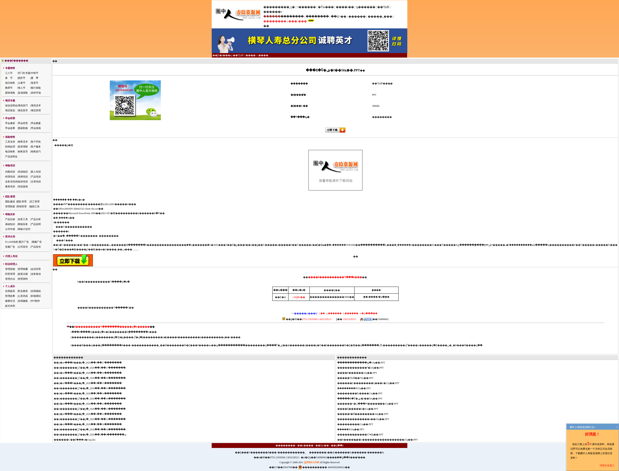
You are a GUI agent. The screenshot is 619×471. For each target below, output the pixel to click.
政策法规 (23, 274)
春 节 (9, 78)
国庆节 (21, 78)
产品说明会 (11, 156)
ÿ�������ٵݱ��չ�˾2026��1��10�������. (92, 429)
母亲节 (34, 82)
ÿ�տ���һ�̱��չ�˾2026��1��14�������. (90, 393)
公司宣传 (23, 246)
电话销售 (10, 151)
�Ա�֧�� (383, 297)
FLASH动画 (11, 241)
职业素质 (23, 291)
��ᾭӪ (383, 7)
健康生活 (10, 300)
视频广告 (37, 241)
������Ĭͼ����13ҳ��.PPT (362, 393)
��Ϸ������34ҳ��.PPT (359, 372)
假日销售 (10, 82)
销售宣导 (23, 151)
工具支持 (10, 141)
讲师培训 (23, 176)
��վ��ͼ (337, 445)
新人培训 (36, 171)
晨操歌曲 (23, 128)
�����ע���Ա (305, 313)
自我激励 (36, 291)
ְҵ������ (365, 7)
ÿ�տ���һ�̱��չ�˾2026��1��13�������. (90, 403)
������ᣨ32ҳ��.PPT (356, 388)
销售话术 (23, 141)
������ (357, 16)
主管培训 (36, 181)
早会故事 (10, 128)
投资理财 (23, 146)
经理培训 (10, 176)
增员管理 (36, 110)
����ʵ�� (345, 7)
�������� (292, 16)
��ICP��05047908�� (283, 467)
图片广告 (24, 241)
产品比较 (10, 219)
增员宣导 (23, 110)
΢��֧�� (365, 297)
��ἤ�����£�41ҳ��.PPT (360, 408)
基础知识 (10, 224)
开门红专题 (24, 73)
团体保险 (10, 92)
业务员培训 (11, 181)
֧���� (373, 297)
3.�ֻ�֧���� (350, 313)
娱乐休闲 (10, 305)
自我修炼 (23, 300)
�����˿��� (380, 16)
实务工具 (23, 219)
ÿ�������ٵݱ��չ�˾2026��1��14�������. (92, 398)
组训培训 (23, 181)
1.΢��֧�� (322, 313)
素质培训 (10, 186)
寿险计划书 (24, 229)
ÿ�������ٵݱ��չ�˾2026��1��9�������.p (92, 434)
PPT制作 (35, 300)
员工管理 (35, 201)
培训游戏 (23, 186)
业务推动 (36, 274)
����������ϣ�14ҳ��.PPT (363, 362)
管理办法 (10, 278)
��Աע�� (322, 445)
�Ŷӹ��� (326, 7)
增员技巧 (23, 105)
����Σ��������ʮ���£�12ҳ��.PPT (370, 383)
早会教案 (36, 123)
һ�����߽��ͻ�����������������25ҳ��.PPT (380, 439)
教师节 (9, 87)
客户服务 (36, 146)
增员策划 (10, 110)
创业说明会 (11, 105)
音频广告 (10, 246)
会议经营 (36, 269)
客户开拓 (36, 141)
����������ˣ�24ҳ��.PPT (363, 367)
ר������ (307, 7)
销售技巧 (36, 151)
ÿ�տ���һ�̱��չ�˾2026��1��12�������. (90, 414)
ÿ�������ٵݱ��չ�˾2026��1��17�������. (92, 367)
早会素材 (10, 123)
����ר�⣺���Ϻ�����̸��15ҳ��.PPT (370, 403)
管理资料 (23, 278)
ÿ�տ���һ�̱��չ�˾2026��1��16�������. (90, 372)
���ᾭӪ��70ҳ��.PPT (358, 378)
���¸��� (297, 21)
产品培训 (36, 176)
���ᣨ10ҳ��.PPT (353, 429)
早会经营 (23, 123)
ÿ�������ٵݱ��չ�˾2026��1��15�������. (92, 388)
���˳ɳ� (288, 7)
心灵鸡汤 (23, 296)
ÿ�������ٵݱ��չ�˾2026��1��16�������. (92, 378)
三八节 (9, 73)
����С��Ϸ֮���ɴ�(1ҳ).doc (77, 439)
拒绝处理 (10, 146)
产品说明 (36, 224)
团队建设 (10, 201)
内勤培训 (10, 171)
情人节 (21, 87)
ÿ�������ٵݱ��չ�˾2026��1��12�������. (92, 419)
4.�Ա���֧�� (368, 313)
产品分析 (36, 219)
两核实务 (23, 224)
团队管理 (22, 201)
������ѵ (272, 11)
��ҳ (228, 55)
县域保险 (23, 92)
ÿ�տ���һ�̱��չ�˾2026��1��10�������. (90, 424)
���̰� (251, 55)
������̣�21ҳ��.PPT (357, 424)
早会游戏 (36, 128)
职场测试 (36, 296)
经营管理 (10, 274)
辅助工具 (35, 206)
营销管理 (22, 206)
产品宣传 (36, 246)
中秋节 (34, 73)
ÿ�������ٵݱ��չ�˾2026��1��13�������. (92, 408)
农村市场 (36, 92)
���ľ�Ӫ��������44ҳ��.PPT (365, 414)
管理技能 (10, 269)
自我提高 (10, 291)
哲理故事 (10, 296)
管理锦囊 (23, 269)
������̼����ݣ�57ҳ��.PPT (362, 434)
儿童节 (21, 82)
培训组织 (23, 171)
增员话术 (36, 105)
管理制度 (10, 206)
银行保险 (36, 87)
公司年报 (10, 229)
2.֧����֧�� (334, 313)
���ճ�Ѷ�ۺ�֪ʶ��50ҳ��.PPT (362, 398)
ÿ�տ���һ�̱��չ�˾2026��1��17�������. (90, 362)
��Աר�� (338, 16)
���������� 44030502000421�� (324, 467)
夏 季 (34, 78)
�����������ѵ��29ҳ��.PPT (365, 419)
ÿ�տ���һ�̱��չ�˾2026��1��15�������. (90, 383)
